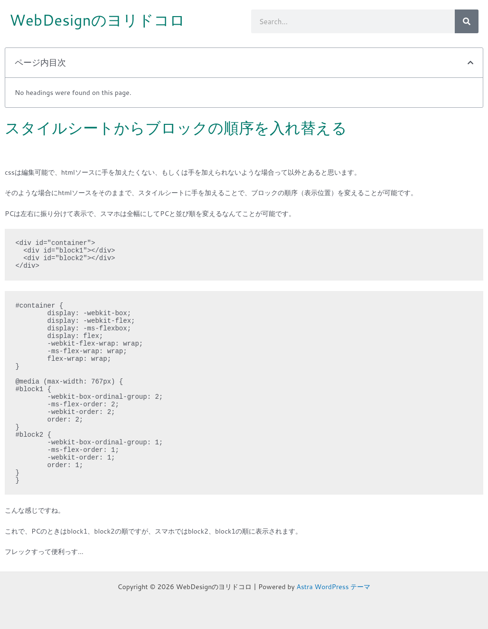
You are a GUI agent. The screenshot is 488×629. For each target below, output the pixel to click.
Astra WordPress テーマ (333, 586)
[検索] (467, 21)
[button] (470, 62)
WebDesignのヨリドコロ (97, 19)
